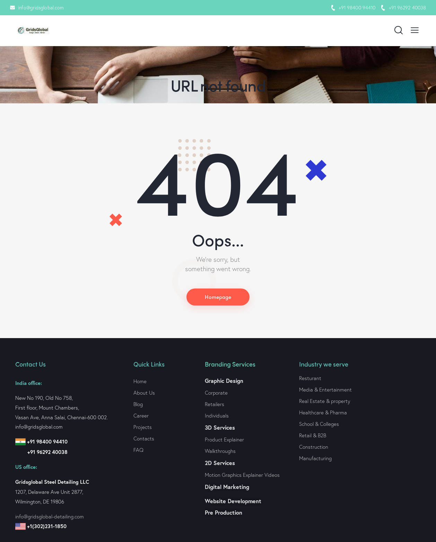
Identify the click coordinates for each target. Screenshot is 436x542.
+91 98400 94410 (357, 7)
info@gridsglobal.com (41, 7)
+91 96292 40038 (407, 7)
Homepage (218, 297)
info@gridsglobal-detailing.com (49, 516)
